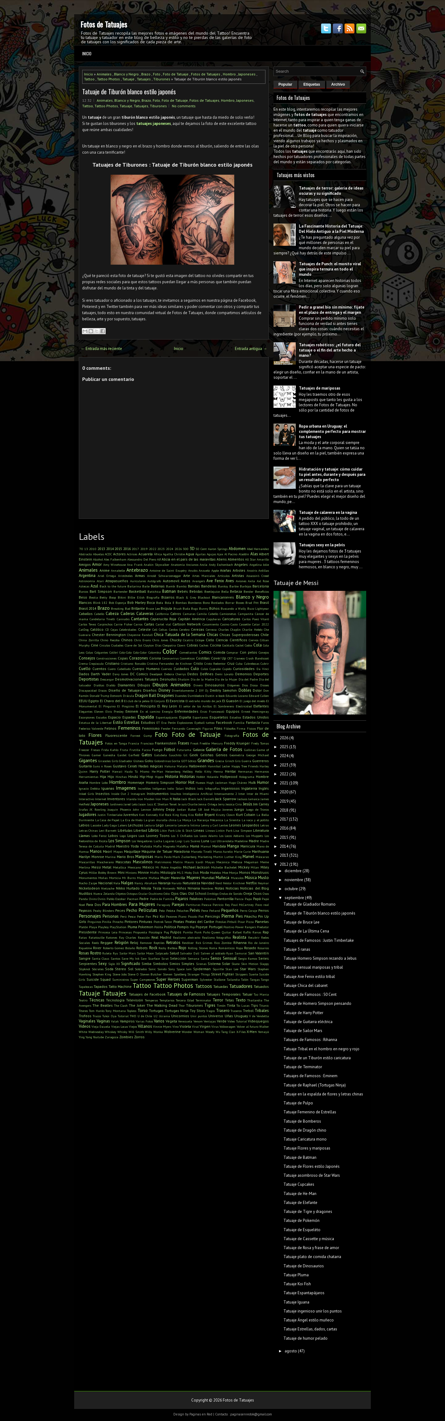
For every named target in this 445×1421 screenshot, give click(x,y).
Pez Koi (159, 916)
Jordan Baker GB (189, 809)
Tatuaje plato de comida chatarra (312, 1256)
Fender (166, 728)
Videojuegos (258, 1021)
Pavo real (262, 905)
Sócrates (98, 969)
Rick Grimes (204, 943)
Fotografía (232, 735)
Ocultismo (156, 893)
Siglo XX (114, 964)
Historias (187, 776)
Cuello (85, 668)
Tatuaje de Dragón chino (304, 1130)
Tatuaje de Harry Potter (303, 1012)
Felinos (110, 728)
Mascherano (105, 862)
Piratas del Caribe (199, 921)
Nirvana (194, 888)
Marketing (205, 857)
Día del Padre (248, 679)
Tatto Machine (120, 986)
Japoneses (247, 74)
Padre (144, 898)
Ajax (220, 554)
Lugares (168, 841)
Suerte (253, 974)
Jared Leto (131, 804)
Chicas (212, 634)
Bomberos (194, 602)
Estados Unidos (256, 717)
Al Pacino (231, 554)
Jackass (242, 799)
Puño (206, 932)
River (97, 947)
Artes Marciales (203, 576)
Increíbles (144, 788)
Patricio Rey (221, 905)
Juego (239, 809)
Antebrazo (137, 570)
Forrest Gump (140, 735)
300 (186, 549)
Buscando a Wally (233, 608)
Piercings (212, 916)
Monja (233, 872)
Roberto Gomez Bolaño (119, 948)
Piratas (178, 921)
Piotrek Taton (163, 922)
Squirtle (218, 969)
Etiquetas (311, 84)
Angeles (241, 564)
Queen (215, 932)
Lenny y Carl (209, 825)
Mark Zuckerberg (184, 857)
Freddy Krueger (237, 743)
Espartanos (200, 717)
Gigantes (88, 760)
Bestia (93, 597)
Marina (110, 857)
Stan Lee (231, 969)
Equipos (232, 711)
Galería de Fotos (224, 749)
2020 (284, 792)
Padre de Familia (162, 899)
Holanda (212, 777)
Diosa (254, 685)
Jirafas (83, 809)
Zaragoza (111, 1037)
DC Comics (139, 674)
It (171, 798)
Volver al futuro (247, 1026)
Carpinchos (105, 624)
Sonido (162, 969)
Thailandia (254, 1000)
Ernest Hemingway (255, 711)
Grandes (205, 760)
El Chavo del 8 (111, 700)
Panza (239, 899)
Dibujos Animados (171, 684)
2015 (118, 548)
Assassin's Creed (257, 576)
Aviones (241, 581)
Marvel (248, 856)
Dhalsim (183, 679)
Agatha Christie (174, 554)
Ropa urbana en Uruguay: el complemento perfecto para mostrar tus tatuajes (332, 431)
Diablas (99, 685)
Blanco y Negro (126, 74)
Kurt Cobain (246, 814)
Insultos (175, 794)
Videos (85, 1026)
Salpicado (161, 953)
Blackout (204, 597)
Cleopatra (169, 645)
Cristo (198, 663)
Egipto (93, 700)
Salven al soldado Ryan (217, 953)
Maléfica (182, 846)
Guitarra (85, 766)
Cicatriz (188, 640)
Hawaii (117, 771)
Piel (201, 916)
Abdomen (237, 548)
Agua (190, 554)
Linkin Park (224, 830)
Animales (104, 74)
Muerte (142, 878)
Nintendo (169, 888)
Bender (248, 591)
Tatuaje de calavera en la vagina (328, 512)
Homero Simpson (160, 782)
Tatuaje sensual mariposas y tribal (313, 967)
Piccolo (192, 916)
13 (86, 549)
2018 (284, 810)
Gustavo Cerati (125, 766)
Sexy (102, 963)
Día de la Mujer (226, 679)
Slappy (264, 964)
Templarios (166, 1000)
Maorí (107, 851)
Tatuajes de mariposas (319, 388)
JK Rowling (98, 809)
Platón (83, 927)
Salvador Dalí (189, 953)
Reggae (106, 942)
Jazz (150, 804)
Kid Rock (165, 815)
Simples (187, 963)
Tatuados (261, 986)
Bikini (122, 597)
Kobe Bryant (205, 814)
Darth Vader (101, 674)
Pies (239, 916)
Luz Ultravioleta (222, 841)
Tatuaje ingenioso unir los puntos (312, 1311)
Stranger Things (198, 974)
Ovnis (101, 899)
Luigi (178, 841)
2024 (169, 549)
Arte (186, 575)
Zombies (126, 1037)
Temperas (151, 1000)
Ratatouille (96, 937)
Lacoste (96, 825)
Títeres (83, 1011)
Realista (239, 937)
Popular (285, 84)
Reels (95, 943)
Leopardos (250, 825)
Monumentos (88, 878)
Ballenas (158, 586)
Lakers (122, 825)
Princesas (125, 932)
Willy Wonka (154, 1032)
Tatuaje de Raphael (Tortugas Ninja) (314, 1085)
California (162, 614)
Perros (263, 910)
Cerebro (184, 629)
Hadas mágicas (150, 766)
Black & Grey (186, 597)
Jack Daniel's (205, 799)
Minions (131, 872)
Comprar (232, 652)
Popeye (202, 926)
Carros (138, 624)
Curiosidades (244, 668)
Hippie (159, 777)
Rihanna (240, 942)
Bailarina (134, 586)
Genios (221, 755)
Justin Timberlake (110, 815)
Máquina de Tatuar (157, 851)
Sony (171, 969)
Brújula (166, 608)
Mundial (207, 877)
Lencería (171, 825)
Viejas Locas (119, 1026)
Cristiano (112, 663)
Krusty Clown (225, 815)
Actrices (132, 554)
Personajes (90, 916)
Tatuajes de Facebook (147, 994)
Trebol (248, 1010)
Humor (263, 782)
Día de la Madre (202, 679)
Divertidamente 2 (184, 690)
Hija (103, 776)
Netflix (251, 883)
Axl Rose (263, 581)
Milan (255, 867)
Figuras (207, 728)
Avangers (198, 581)
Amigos (85, 564)
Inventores (116, 798)
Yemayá (263, 1032)
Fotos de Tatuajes (103, 24)
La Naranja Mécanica (207, 820)
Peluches (182, 910)
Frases (183, 743)
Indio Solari (175, 788)
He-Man (157, 771)
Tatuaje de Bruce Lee (301, 922)
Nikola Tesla (151, 888)
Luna (205, 841)
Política (170, 926)
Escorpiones (87, 717)
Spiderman (202, 969)
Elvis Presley (114, 711)
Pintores (131, 921)
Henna (218, 771)
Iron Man (161, 799)
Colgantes (101, 652)
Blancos (85, 602)
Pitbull (231, 922)
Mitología (168, 872)
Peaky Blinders (103, 910)
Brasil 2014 (87, 608)
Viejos (133, 1026)
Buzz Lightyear (258, 608)
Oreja (247, 893)
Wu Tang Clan (225, 1032)
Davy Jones (120, 674)
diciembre (293, 870)
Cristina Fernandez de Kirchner (169, 663)
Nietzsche (107, 888)
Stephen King (102, 974)
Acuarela (145, 554)
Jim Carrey (261, 804)
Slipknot (84, 969)
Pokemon (145, 926)
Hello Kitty (203, 771)
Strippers (241, 974)
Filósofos (229, 728)
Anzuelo (204, 570)
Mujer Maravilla (172, 877)
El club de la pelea (137, 701)
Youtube (98, 1037)
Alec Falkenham (115, 559)
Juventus (131, 814)
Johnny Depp (164, 809)
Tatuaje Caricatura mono (305, 1139)
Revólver (188, 943)
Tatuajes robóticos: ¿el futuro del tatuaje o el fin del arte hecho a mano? (330, 350)
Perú (123, 916)
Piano (182, 916)
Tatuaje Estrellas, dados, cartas (310, 1329)
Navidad (207, 883)
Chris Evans (142, 640)
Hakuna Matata (176, 766)
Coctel (239, 645)
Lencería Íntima (189, 825)
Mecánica (223, 862)
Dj (206, 690)
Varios (159, 1021)
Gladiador (125, 761)
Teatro (83, 1000)
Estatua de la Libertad (95, 722)
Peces (120, 910)
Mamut (206, 846)
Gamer (96, 755)
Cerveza (211, 629)
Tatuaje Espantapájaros (303, 1292)
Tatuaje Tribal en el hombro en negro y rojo (321, 1049)
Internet (100, 799)
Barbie (234, 586)
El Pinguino (107, 706)
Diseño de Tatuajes (125, 690)
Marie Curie (242, 851)
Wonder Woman (193, 1032)
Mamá (194, 846)
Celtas (163, 629)
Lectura (149, 825)
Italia (176, 798)
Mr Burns (129, 878)
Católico (97, 629)
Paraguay (163, 905)
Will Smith (136, 1032)
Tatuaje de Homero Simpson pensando (317, 1003)
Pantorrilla (225, 898)
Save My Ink (130, 958)
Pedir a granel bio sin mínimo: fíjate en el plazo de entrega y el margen (331, 310)
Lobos (113, 835)
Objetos (121, 893)
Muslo (263, 877)
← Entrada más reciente (101, 348)
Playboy (103, 927)
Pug (166, 932)
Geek (193, 755)
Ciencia (222, 640)
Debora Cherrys (175, 674)
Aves (230, 580)
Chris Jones (160, 640)
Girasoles (104, 761)
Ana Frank (134, 564)
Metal (106, 867)
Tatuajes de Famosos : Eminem (310, 1075)
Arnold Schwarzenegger (164, 576)
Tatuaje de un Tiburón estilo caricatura (317, 1057)
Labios (84, 825)
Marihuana (260, 851)
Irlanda (131, 799)
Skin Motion (249, 964)
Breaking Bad (120, 608)
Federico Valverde (91, 728)
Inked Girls (86, 794)
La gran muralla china (160, 820)
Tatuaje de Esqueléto (301, 1229)
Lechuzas (135, 825)
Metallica (119, 867)
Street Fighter (222, 974)
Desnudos (168, 679)
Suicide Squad (99, 979)
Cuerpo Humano (146, 668)
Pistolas (220, 922)
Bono (206, 602)
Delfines (207, 674)
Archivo (338, 84)
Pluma (132, 926)
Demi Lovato (224, 674)
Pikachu (250, 916)
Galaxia (199, 749)
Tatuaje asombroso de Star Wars (311, 1175)
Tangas (255, 979)
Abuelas (98, 554)
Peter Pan (144, 916)
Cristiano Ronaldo (133, 663)
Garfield (134, 755)
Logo (123, 836)
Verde (222, 1021)
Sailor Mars (127, 953)
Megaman (251, 862)
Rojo (182, 947)
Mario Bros (125, 856)
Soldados (141, 969)
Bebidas (196, 591)
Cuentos (99, 668)
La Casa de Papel (107, 820)
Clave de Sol (133, 645)
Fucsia (146, 750)
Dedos (192, 674)
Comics (205, 652)
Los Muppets (254, 836)
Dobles (245, 690)
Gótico (192, 761)
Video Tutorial (237, 1021)
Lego (160, 825)
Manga (233, 846)
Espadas (129, 717)
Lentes (223, 825)
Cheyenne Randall (139, 635)
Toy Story (197, 1010)
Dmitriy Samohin (223, 690)
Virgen (205, 1026)
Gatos (147, 754)
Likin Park (167, 830)
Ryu (115, 953)
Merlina (84, 867)
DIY (201, 690)
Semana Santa (198, 958)
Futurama (184, 750)
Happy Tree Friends (244, 766)
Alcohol (98, 559)
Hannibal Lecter (219, 766)
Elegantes (85, 711)
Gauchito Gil (178, 755)
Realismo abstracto (187, 937)
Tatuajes (144, 79)
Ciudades (117, 645)
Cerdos (173, 629)
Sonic (152, 969)
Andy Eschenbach (221, 564)
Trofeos (85, 1015)
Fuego (157, 749)
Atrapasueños (116, 580)
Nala (116, 883)
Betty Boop (108, 597)
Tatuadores (240, 986)
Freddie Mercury (211, 743)
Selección (178, 958)
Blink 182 (100, 602)
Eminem (131, 711)
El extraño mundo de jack (203, 701)
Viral (195, 1026)
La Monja (184, 820)
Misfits (154, 872)
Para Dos (93, 904)
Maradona (182, 851)
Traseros (236, 1011)
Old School (197, 893)
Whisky (122, 1032)
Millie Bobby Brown (103, 872)
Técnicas (96, 1000)
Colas (89, 652)
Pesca (132, 916)
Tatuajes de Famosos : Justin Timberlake (318, 940)
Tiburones (161, 79)
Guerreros (260, 760)
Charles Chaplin (229, 629)
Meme (264, 862)
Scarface (154, 958)
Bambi (170, 586)
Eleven (99, 711)
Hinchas (121, 777)
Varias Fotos (144, 1021)
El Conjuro (157, 701)
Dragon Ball (145, 695)
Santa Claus (100, 958)
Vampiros (127, 1021)
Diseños (150, 690)
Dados (84, 674)
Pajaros (181, 898)
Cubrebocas (251, 663)
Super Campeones (142, 979)
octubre (291, 888)
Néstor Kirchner (234, 883)
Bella (225, 591)
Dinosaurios (215, 685)
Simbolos (160, 963)
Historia (171, 776)
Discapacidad (88, 690)
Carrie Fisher (123, 624)
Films (218, 728)
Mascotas (123, 862)
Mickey (243, 867)
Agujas (211, 554)
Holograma (246, 777)
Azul (94, 586)
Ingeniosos (230, 788)
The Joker (137, 1005)
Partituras (193, 905)
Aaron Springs (218, 549)
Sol (130, 969)
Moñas (103, 878)
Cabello (99, 614)
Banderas (209, 586)
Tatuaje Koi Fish (297, 1284)
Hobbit (200, 777)
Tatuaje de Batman (299, 1157)
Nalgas (127, 882)
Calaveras (145, 613)
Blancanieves (223, 597)
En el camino (150, 711)
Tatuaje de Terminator (302, 1066)
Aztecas (84, 586)
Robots (142, 947)
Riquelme (85, 948)
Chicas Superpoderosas (239, 634)
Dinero (198, 685)
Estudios (148, 722)
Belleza (236, 591)
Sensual (230, 958)
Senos (215, 958)
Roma (213, 948)
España (185, 717)
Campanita (245, 614)
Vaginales (87, 1021)
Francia (133, 743)
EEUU (83, 700)
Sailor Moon (145, 953)
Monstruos (260, 872)
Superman (189, 979)
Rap (266, 932)
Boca (151, 602)
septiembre (294, 897)
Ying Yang (85, 1037)
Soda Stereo (115, 969)
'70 (81, 549)
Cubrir (265, 663)
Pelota (170, 910)
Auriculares (138, 581)
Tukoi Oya (109, 1016)
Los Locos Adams (205, 836)
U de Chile (145, 1016)
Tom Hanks (96, 1011)
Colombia (154, 652)
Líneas (210, 830)
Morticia (115, 878)
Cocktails (228, 645)
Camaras (189, 614)
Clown (181, 645)
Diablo (110, 685)
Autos (185, 580)
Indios (190, 788)
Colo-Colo (125, 652)
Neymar (263, 883)
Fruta (124, 750)
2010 (92, 549)
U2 (156, 1016)
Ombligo (212, 893)
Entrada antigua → (251, 348)
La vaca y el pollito (255, 820)
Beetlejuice (212, 591)
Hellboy (188, 771)
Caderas (128, 613)
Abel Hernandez (258, 549)
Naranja (164, 883)
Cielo (210, 640)
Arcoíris (252, 570)
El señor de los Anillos (195, 706)
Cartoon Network (186, 624)
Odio (166, 893)
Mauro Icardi (193, 862)
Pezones (171, 916)
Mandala (219, 846)
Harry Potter (100, 771)
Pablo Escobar (116, 899)
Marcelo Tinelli (201, 851)
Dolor (257, 690)
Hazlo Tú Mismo (137, 771)
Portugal (215, 926)
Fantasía (253, 722)
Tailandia (233, 979)
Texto (240, 1000)
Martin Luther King (227, 857)
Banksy (223, 586)
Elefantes (261, 706)
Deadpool (156, 674)
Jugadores (87, 814)
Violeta (185, 1026)
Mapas (118, 851)
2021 (284, 783)
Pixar (241, 922)
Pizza (250, 922)
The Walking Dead (161, 1005)
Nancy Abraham (145, 883)
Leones (235, 825)
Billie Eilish (136, 597)
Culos (204, 669)
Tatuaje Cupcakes (298, 1184)
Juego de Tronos (257, 809)
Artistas (238, 575)
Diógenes (233, 685)
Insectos (102, 793)
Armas (140, 575)
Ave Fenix (215, 580)
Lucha (158, 841)
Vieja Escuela (100, 1026)
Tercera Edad (185, 1000)
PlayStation (118, 927)
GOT (184, 761)
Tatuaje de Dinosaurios (303, 1266)
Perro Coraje (248, 910)
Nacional (105, 883)
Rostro (95, 953)
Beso (83, 597)
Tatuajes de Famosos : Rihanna (310, 1039)
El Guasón (230, 700)
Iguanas (107, 788)
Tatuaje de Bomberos (302, 1121)
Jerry (221, 804)
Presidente (88, 932)
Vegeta (171, 1021)
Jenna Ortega (207, 804)
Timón (221, 1005)
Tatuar (247, 994)
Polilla (158, 927)
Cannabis (123, 619)
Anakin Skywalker (156, 564)
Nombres (207, 888)
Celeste (144, 629)
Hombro (229, 74)
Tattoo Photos (108, 79)
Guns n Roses (102, 766)
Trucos (97, 1016)
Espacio (114, 717)
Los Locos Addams (231, 836)
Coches (203, 645)
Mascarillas (87, 862)
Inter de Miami (258, 794)
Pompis (183, 926)
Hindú (133, 776)
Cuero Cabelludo (119, 669)
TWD (133, 1016)
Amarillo (263, 559)
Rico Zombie (223, 943)
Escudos (101, 717)
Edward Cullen (259, 695)
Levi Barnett (108, 830)
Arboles (239, 570)
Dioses (264, 685)
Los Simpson (119, 840)
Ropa (239, 948)
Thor (182, 1005)
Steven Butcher (151, 974)
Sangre (85, 958)
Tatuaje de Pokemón (301, 1220)
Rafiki (247, 932)
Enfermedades (186, 711)
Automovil (171, 580)
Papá (257, 898)
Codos (248, 645)
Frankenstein (165, 743)
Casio (234, 624)
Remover (146, 943)
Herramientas (88, 777)
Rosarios (263, 948)
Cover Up (219, 658)
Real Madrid (161, 937)
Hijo (111, 776)
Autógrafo (154, 581)
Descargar (107, 679)
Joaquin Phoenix (119, 809)
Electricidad (244, 706)
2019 (144, 549)
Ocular (143, 893)
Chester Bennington (108, 634)
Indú (200, 788)
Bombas (181, 602)
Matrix (178, 862)
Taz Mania (261, 994)
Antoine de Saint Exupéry (168, 570)
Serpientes (88, 963)
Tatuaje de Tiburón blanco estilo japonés (129, 91)
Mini (121, 872)
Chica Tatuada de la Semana (180, 634)
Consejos (87, 658)
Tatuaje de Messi (296, 583)
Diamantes (126, 685)
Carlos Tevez (87, 624)
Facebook (224, 722)
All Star (250, 559)
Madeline (241, 841)
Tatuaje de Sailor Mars (302, 1030)
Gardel (121, 755)
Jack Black (188, 799)
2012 (284, 864)
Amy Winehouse (114, 564)
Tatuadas (220, 986)
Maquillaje (132, 851)
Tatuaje (128, 79)
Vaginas (103, 1021)
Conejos (264, 652)
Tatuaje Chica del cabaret (305, 985)
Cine (94, 645)
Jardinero (116, 804)
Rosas (84, 953)
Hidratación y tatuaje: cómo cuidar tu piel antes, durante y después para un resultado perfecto (332, 474)
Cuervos (166, 669)
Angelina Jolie (259, 564)
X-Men (252, 1031)
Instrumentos (158, 793)
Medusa (236, 862)
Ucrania (164, 1016)
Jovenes (227, 809)
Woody (210, 1032)
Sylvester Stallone (213, 979)
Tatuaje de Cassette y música (308, 1238)
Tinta (231, 1005)
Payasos (85, 910)
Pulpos (175, 932)
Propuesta (140, 932)
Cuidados (181, 668)
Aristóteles (125, 576)
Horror (181, 782)
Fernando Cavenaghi (186, 728)
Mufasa (154, 878)
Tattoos (203, 986)
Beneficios (262, 591)
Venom (198, 1021)
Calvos (175, 613)
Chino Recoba (109, 640)
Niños (181, 888)
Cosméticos (187, 658)
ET (158, 722)
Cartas (149, 624)
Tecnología (115, 1000)
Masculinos (143, 861)
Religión (122, 942)
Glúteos (139, 761)
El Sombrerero (224, 706)
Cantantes (140, 618)
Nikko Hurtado (128, 888)
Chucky (175, 640)
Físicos (251, 728)
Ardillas (263, 570)
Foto (156, 74)
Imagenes (126, 788)
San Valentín (258, 953)
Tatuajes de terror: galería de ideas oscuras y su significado (331, 191)
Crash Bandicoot (257, 658)
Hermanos (262, 771)
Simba (146, 963)
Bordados (217, 602)
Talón (244, 979)
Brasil (264, 602)
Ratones (111, 937)
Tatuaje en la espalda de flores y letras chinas (323, 1094)
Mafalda (146, 846)
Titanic (264, 1005)
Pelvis (195, 910)
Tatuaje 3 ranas (296, 949)
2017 (135, 549)
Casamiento (210, 624)
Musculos (237, 878)
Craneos (239, 658)
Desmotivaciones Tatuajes (137, 679)
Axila (251, 581)
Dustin (209, 695)
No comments (184, 106)
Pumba (188, 932)
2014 (110, 548)
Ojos (175, 893)
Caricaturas (231, 619)
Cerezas (197, 629)
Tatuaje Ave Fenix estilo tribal (309, 976)
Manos (96, 851)
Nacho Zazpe (88, 883)
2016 (127, 548)
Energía (167, 711)
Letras (264, 825)
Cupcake (215, 669)
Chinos (127, 640)
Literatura (261, 830)
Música (251, 877)
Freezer (84, 750)
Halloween (197, 766)
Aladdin (244, 554)
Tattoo (89, 79)
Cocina (215, 645)
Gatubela (160, 755)
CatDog (84, 629)
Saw (144, 958)
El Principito (145, 706)
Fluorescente (116, 735)
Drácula (128, 695)
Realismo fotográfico (216, 937)
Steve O (133, 974)
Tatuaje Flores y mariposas (306, 1148)
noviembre (294, 879)
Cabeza (112, 613)
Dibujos (144, 685)
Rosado (250, 947)
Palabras (196, 898)
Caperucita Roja (163, 619)
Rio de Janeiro (258, 943)
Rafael (237, 932)
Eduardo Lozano (237, 695)
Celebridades (127, 629)
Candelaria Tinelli (102, 619)
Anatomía (178, 564)
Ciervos (253, 640)
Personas (111, 916)
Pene (204, 910)
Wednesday (96, 1032)
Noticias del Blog (254, 888)
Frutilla (134, 750)
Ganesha (109, 755)
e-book (220, 695)
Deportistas (89, 679)
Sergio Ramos (247, 958)
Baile (146, 586)
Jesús (247, 804)
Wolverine (172, 1031)
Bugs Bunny (199, 608)
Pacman (132, 899)
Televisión (134, 1000)
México (148, 867)
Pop (192, 927)
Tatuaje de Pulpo (298, 1103)
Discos (102, 690)
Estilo (118, 722)
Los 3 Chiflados (181, 836)
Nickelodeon (89, 888)
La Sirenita (232, 820)
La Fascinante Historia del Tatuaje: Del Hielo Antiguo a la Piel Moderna (331, 229)
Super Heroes (168, 979)
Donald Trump (99, 695)
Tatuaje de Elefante (300, 1202)
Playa (93, 927)
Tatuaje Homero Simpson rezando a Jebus (320, 958)
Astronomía (87, 581)
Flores (95, 735)
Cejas (114, 629)
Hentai (230, 771)
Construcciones (106, 658)
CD (107, 629)
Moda (204, 872)
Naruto (176, 883)
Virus (214, 1026)
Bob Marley (136, 602)
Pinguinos (94, 922)
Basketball (137, 591)
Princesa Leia (107, 932)
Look (141, 836)
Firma (241, 728)
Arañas (225, 570)
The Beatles (102, 1005)
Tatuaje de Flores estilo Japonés (311, 1166)
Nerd (218, 883)
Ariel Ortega (107, 576)
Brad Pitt (252, 602)
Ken (142, 815)
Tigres (209, 1005)
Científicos (238, 640)
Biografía (152, 597)
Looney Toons (158, 835)
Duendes (181, 695)
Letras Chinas (88, 830)
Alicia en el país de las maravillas (189, 559)
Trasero (223, 1010)
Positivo (228, 927)
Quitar (226, 932)
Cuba (239, 663)
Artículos (224, 576)
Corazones (138, 658)
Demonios (243, 674)
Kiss (191, 815)
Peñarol (214, 910)
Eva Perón (168, 722)
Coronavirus (170, 658)
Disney (164, 690)
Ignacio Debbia (89, 788)
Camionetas (228, 614)
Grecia (219, 761)
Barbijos (245, 586)
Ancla (203, 564)
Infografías (212, 788)
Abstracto (85, 554)
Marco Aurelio (223, 851)
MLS (180, 872)
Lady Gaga (109, 825)
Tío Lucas (242, 1005)
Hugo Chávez (238, 782)
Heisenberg (172, 771)
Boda (159, 602)
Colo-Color (140, 652)
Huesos (200, 782)
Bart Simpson (101, 591)
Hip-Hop (146, 776)
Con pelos (248, 652)
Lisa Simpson (242, 830)
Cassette (245, 624)
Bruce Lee (152, 608)
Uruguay (241, 1015)
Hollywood (228, 776)
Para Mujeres (142, 904)
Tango (265, 979)
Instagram (138, 794)
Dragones (165, 695)
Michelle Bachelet (224, 867)
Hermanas (245, 771)
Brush (177, 608)
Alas (254, 554)
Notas (219, 888)
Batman (169, 591)
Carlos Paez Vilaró (255, 619)
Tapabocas (86, 986)
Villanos (145, 1026)
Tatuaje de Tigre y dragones (307, 1211)
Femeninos (129, 728)
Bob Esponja (117, 602)
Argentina (87, 575)
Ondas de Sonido (230, 893)
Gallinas (250, 750)
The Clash (121, 1005)
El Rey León (167, 706)
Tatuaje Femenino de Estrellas (309, 1112)
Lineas (198, 830)
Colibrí (113, 652)
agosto (291, 1351)
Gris (237, 761)
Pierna (227, 916)
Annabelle (118, 570)
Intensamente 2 (225, 794)
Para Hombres (114, 904)
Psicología (155, 932)
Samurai (241, 953)
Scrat (165, 958)
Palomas (210, 899)
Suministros (120, 979)
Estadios (235, 717)
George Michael (257, 755)
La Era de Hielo (132, 820)
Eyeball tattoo (204, 722)
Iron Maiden (146, 799)
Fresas (95, 750)
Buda (186, 608)
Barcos (83, 591)
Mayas (209, 862)
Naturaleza (191, 883)
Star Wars (248, 969)
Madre (254, 841)
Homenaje (136, 782)
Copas (123, 658)
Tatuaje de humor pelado (305, 1338)
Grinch (229, 761)
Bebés (182, 591)
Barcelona (260, 586)
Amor (97, 564)
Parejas (178, 904)
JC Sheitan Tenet (165, 804)
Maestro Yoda (127, 846)
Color (170, 651)
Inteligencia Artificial (198, 794)
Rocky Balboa (168, 948)
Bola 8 (169, 602)
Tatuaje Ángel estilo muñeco (308, 1320)
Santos (115, 958)
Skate (235, 964)
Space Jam (184, 969)
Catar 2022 (260, 624)
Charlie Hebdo (252, 629)
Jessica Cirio (234, 804)
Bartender (120, 591)
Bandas (194, 586)
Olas (183, 893)
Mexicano (134, 867)
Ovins (93, 899)
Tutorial (123, 1016)
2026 (178, 549)
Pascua (206, 905)
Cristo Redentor (215, 663)
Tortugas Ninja (177, 1010)
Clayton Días (152, 645)
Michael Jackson (196, 867)
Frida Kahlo (110, 750)
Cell (154, 629)
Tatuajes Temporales (223, 994)
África (158, 554)
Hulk (252, 782)
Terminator (203, 1000)
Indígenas (159, 788)
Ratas (83, 937)
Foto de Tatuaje (176, 74)
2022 (152, 549)
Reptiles (159, 943)
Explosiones (185, 722)
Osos (257, 893)
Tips (254, 1005)
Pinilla (106, 922)
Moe (225, 872)
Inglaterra (249, 788)
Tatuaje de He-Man (299, 1193)
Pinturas (145, 921)
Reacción (144, 937)
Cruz (231, 663)
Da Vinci (262, 669)
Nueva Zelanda (104, 893)
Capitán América (191, 619)
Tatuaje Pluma (296, 1275)
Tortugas (156, 1010)
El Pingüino (125, 706)
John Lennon (142, 809)
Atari (100, 581)
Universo (215, 1015)
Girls (115, 761)
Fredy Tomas (260, 743)
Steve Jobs (119, 974)
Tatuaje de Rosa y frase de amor (311, 1247)
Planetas (262, 921)
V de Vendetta (259, 1016)
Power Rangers (245, 927)
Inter (241, 794)
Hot (191, 782)
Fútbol (169, 749)
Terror (218, 1000)
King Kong (179, 815)
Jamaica (254, 799)
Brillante (138, 608)
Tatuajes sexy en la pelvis (322, 545)
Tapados (101, 986)
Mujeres (193, 877)
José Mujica (212, 809)
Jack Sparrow (225, 798)
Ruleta (107, 953)
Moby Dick (191, 872)
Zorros (139, 1037)
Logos (132, 835)
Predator (263, 927)
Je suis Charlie (188, 804)
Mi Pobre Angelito (168, 867)
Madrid (110, 846)
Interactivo (86, 799)
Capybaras (213, 619)
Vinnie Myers (162, 1026)
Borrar (230, 602)
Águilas (200, 554)
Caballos (86, 613)
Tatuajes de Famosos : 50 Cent (310, 994)
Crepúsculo (96, 663)
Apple (215, 570)
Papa (248, 899)
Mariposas (144, 856)
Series (263, 958)
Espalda (146, 717)
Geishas (207, 755)
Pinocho (117, 922)
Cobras (192, 645)
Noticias (232, 888)
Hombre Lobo (98, 782)
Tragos (210, 1011)
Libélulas (125, 830)
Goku (149, 760)
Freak (194, 743)
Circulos (105, 645)
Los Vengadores (142, 841)
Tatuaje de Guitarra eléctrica (308, 1021)
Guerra (246, 761)
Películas (147, 910)
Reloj (134, 942)
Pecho (131, 910)
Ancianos (192, 564)
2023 (161, 549)
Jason (142, 804)
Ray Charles (127, 937)
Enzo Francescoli (212, 711)
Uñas (229, 1015)
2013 (101, 548)
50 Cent (201, 549)
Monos (244, 872)
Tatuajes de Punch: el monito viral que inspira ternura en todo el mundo (330, 269)
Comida (219, 652)
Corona (155, 658)
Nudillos (85, 893)
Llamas (84, 835)
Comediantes (188, 652)
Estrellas (131, 722)
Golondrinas (163, 761)
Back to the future (113, 586)
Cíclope (199, 640)
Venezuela (185, 1021)
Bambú (181, 586)
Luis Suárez (192, 841)
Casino (224, 624)
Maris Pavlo (163, 857)
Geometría (237, 755)
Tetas (229, 1000)
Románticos (226, 948)
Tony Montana (115, 1011)
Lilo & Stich (184, 830)
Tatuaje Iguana (296, 1302)
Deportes (261, 674)
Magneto (169, 846)
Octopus (132, 893)
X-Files (241, 1032)
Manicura (247, 846)
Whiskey (110, 1032)
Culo (195, 668)
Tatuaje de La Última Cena (306, 931)
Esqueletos (219, 717)
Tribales (262, 1010)
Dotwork (116, 695)
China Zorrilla (89, 640)
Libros (153, 830)
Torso (143, 1010)
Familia (238, 722)
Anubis (192, 570)
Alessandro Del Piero (141, 559)
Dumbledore (196, 695)
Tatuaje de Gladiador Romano (309, 904)
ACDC (108, 554)
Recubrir (254, 937)
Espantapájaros (166, 717)
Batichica (154, 591)
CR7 (230, 658)
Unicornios (180, 1015)
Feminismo (151, 728)
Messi (96, 867)
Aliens (222, 559)
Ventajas (210, 1021)
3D (192, 548)
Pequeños (230, 910)
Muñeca (222, 877)
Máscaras (262, 857)
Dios (245, 685)
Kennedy (152, 815)
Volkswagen (227, 1026)
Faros (265, 722)
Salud (174, 953)
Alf (159, 559)
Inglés (264, 788)
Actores (119, 554)
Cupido (226, 669)
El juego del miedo (252, 701)
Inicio (86, 53)
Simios (174, 963)
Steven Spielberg (174, 974)
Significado (130, 963)
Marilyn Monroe (91, 856)
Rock (153, 947)
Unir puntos (198, 1016)
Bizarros (168, 597)
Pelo (162, 910)
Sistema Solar (219, 963)
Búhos (214, 608)
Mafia (157, 846)
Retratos (173, 942)
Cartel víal (163, 624)
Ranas (256, 932)
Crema (83, 663)
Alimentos (236, 559)
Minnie (143, 872)
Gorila (176, 761)
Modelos (215, 872)
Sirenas (201, 964)
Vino (175, 1026)
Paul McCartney (242, 905)
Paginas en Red (200, 1414)
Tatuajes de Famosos (186, 994)
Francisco (147, 743)
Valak (115, 1021)
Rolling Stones (198, 948)
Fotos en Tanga (116, 743)
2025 (284, 746)
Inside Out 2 (120, 794)
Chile (265, 634)
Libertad (140, 830)
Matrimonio (163, 862)
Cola (257, 645)
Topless (131, 1011)
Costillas (203, 658)
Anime (105, 570)
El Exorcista (175, 700)
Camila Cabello (207, 614)
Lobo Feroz (99, 836)
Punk (197, 932)
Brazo (145, 74)
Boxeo (240, 602)
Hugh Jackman (216, 782)
